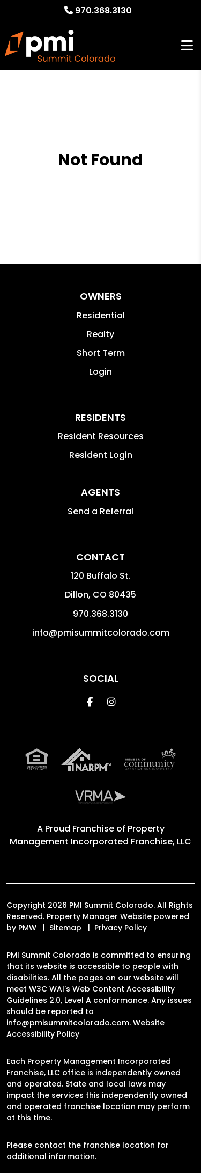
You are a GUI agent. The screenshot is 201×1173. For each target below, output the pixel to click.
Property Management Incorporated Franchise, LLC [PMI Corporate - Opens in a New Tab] (100, 835)
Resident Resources (101, 436)
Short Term (101, 353)
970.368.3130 (103, 10)
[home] (60, 46)
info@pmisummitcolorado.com (100, 632)
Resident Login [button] (100, 455)
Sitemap (65, 927)
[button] (89, 702)
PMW (27, 927)
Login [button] (100, 372)
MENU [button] (187, 46)
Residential (101, 315)
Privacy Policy (120, 927)
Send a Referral (100, 511)
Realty (100, 334)
